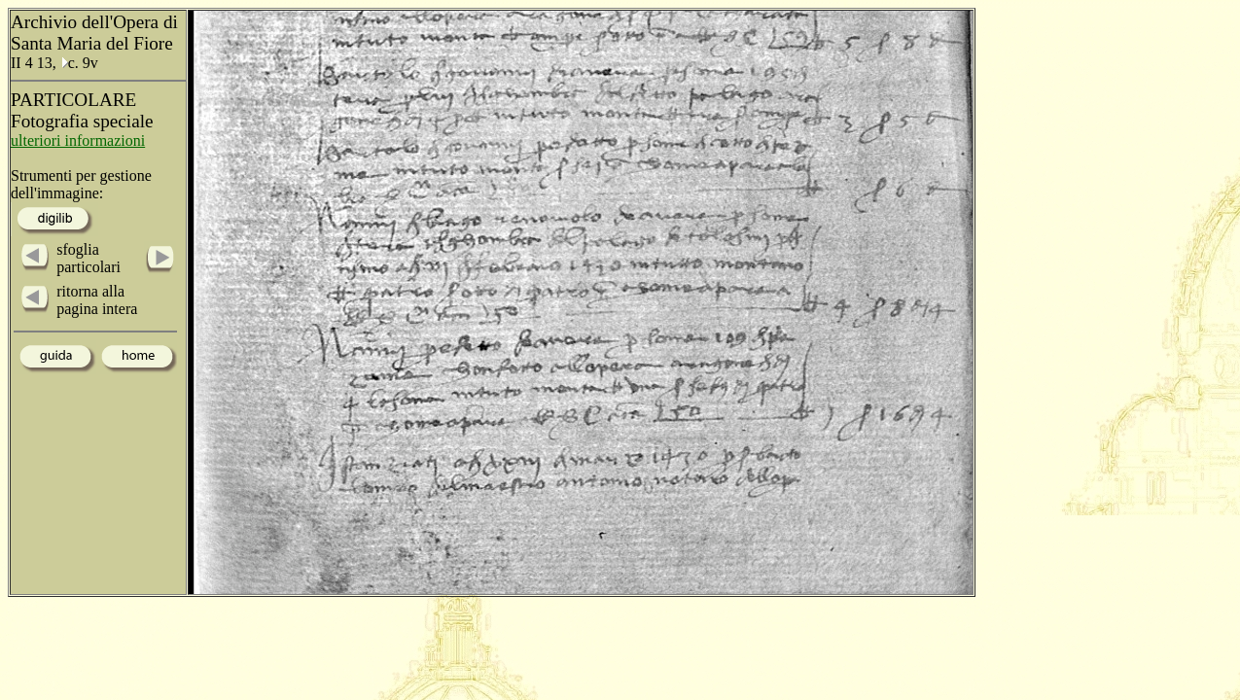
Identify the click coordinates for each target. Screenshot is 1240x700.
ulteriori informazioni (78, 140)
